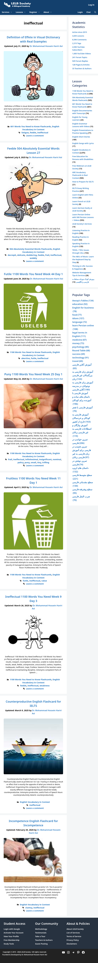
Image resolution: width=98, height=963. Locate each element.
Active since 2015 (79, 32)
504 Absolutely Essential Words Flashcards (31, 249)
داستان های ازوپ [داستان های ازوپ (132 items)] (80, 469)
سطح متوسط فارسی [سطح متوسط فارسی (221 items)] (82, 477)
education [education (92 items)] (80, 304)
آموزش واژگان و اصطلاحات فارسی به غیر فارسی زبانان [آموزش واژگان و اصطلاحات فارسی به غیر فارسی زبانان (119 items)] (81, 431)
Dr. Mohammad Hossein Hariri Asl (34, 955)
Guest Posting (41, 944)
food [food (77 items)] (77, 315)
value (44, 580)
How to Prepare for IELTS (83, 181)
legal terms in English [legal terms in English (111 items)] (79, 334)
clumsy (28, 907)
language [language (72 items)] (79, 322)
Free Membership (11, 940)
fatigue (25, 132)
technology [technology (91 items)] (80, 357)
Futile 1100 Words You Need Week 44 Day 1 (33, 274)
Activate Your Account (13, 932)
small (33, 462)
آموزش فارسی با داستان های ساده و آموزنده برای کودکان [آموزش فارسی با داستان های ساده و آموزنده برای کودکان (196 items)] (81, 399)
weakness (45, 685)
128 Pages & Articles (81, 64)
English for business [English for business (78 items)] (83, 309)
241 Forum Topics (79, 57)
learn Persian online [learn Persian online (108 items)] (83, 327)
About (49, 12)
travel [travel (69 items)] (77, 361)
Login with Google (12, 929)
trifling (45, 462)
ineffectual (42, 132)
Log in (91, 4)
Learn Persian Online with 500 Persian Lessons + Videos (83, 217)
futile (33, 358)
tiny (39, 462)
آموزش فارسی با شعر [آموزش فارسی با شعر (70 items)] (82, 409)
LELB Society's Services (82, 224)
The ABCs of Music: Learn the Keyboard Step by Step (83, 259)
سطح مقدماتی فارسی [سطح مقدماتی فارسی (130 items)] (82, 484)
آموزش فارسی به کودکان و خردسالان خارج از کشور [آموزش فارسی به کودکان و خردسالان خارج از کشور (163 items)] (81, 418)
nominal (57, 459)
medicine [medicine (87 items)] (79, 340)
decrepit (12, 255)
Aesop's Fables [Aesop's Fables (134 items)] (83, 300)
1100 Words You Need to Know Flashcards (30, 352)
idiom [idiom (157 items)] (78, 318)
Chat (88, 12)
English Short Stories (81, 137)
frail (47, 255)
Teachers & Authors (44, 940)
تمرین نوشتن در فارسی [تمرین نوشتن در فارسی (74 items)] (79, 462)
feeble (33, 132)
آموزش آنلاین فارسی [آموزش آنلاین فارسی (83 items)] (81, 366)
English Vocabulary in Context (35, 802)
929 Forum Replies (80, 61)
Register (35, 12)
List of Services (73, 932)
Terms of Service (74, 936)
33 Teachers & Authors (81, 68)
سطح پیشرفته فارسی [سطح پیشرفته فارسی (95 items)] (82, 491)
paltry (21, 462)
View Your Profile (11, 936)
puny (27, 462)
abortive (25, 358)
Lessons (22, 12)
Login (80, 12)
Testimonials (40, 932)
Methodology (41, 929)
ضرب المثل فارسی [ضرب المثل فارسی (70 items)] (81, 498)
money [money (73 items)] (78, 343)
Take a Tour (40, 936)
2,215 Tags (76, 43)
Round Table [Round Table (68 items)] (81, 350)
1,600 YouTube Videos (81, 53)
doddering (31, 255)
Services (8, 12)
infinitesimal (31, 459)
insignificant (45, 459)
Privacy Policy (73, 940)
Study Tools (9, 944)
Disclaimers (72, 944)
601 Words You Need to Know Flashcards (30, 126)
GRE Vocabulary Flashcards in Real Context (80, 175)
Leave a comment (35, 135)
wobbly (33, 258)
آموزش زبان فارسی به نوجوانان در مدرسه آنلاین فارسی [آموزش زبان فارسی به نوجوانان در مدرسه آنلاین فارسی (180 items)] (82, 386)
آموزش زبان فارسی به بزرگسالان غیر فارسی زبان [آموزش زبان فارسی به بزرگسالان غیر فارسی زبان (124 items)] (82, 375)
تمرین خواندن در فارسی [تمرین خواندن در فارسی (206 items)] (80, 441)
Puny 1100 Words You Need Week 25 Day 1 (33, 374)
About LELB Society (75, 929)
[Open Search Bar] (95, 12)
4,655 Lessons (78, 36)
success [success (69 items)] (78, 354)
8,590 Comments (79, 39)
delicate (21, 255)
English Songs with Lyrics (83, 143)
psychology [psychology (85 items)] (80, 347)
